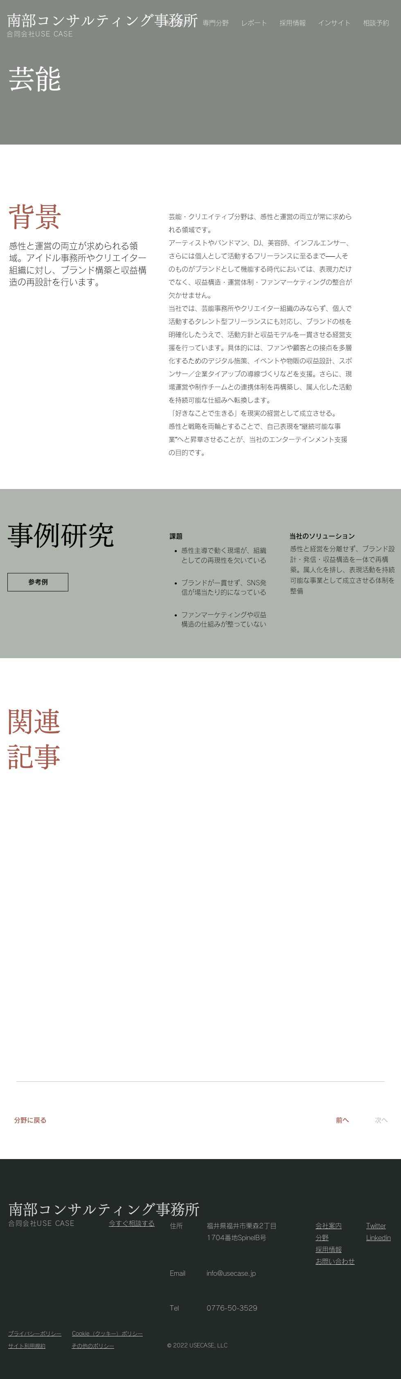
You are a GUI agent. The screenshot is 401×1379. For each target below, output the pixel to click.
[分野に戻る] (46, 1120)
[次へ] (379, 1120)
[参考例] (37, 582)
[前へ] (342, 1120)
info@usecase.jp (231, 1273)
